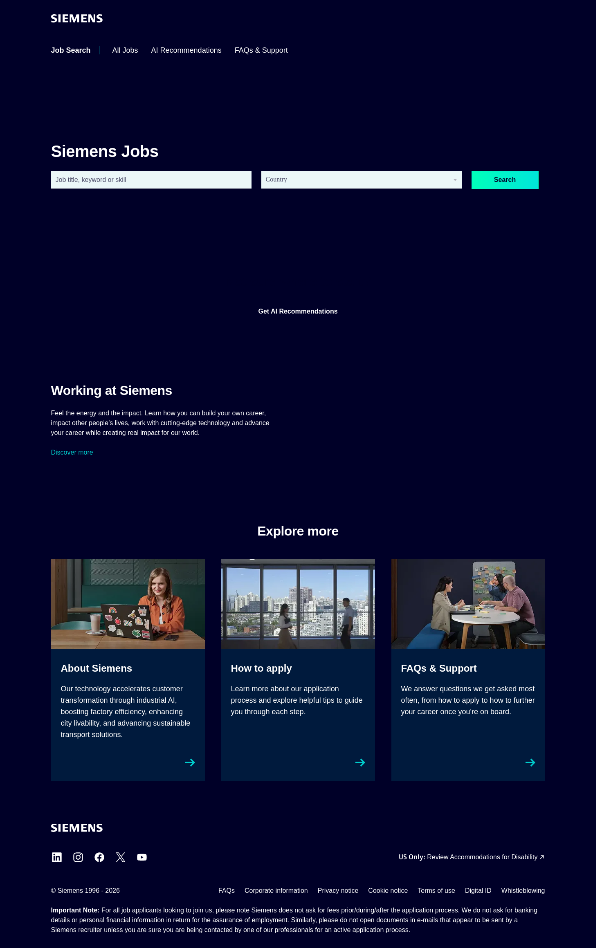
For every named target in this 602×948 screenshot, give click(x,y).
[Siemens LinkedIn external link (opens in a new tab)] (57, 857)
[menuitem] (71, 50)
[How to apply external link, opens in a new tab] (298, 670)
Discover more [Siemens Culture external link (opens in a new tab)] (72, 452)
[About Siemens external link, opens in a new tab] (128, 670)
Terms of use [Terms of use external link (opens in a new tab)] (436, 890)
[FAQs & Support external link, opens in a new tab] (468, 670)
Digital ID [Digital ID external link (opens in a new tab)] (478, 890)
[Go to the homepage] (77, 18)
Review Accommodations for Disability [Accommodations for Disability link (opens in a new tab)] (482, 857)
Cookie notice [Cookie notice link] (388, 890)
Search (505, 179)
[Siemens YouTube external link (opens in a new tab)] (142, 857)
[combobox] (151, 180)
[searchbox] (355, 179)
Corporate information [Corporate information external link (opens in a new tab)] (276, 890)
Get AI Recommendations (297, 311)
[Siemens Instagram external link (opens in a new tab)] (78, 857)
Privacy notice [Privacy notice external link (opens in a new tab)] (338, 890)
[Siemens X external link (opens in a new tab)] (120, 857)
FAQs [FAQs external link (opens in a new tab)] (226, 890)
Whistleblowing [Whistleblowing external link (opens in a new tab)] (523, 890)
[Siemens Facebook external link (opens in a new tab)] (99, 857)
